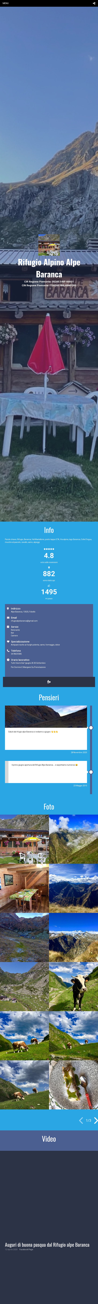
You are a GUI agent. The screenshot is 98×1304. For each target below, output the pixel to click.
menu (6, 3)
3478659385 (16, 654)
